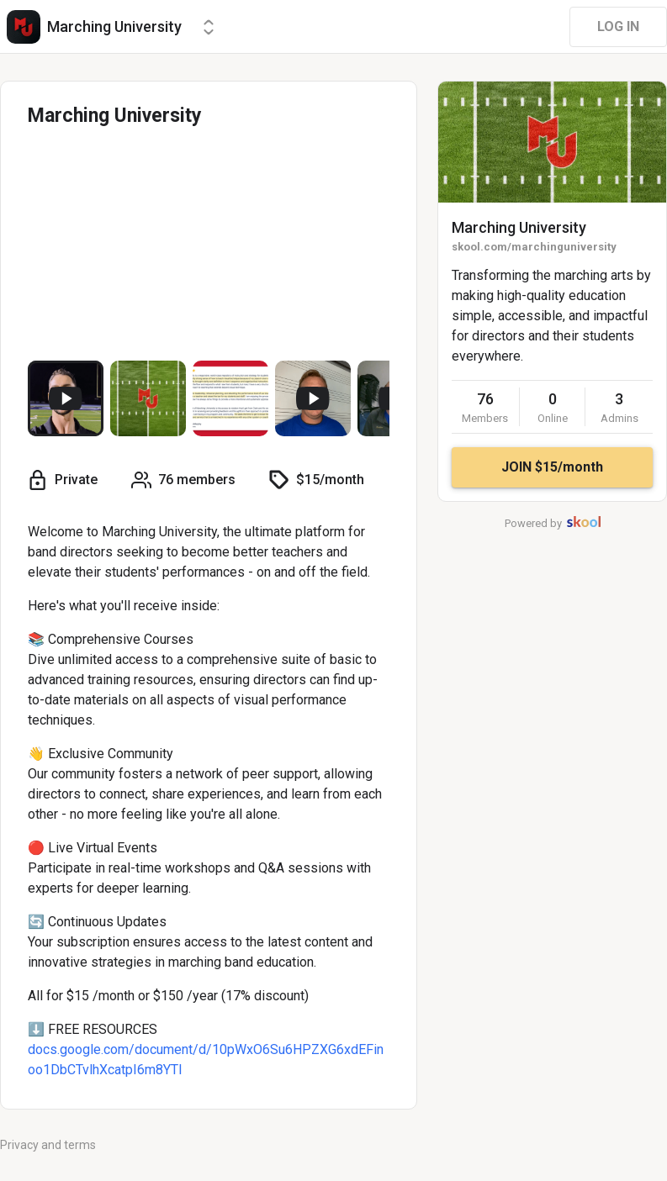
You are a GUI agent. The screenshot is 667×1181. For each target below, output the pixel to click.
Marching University (519, 227)
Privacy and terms (48, 1145)
